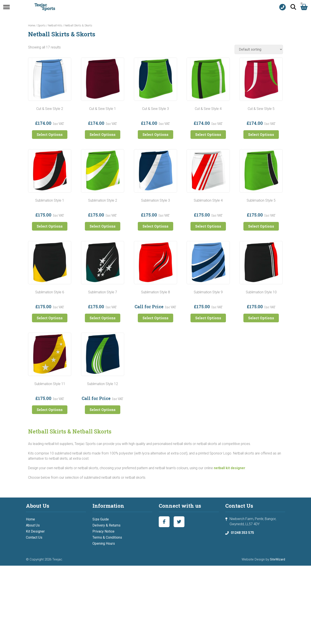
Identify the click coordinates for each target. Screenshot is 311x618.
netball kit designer (229, 468)
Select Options (50, 134)
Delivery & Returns (106, 525)
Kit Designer (35, 531)
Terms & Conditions (107, 537)
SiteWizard (277, 559)
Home (31, 25)
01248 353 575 (242, 533)
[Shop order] (259, 49)
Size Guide (100, 519)
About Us (33, 525)
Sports (41, 25)
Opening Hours (103, 543)
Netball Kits (55, 25)
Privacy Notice (103, 531)
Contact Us (34, 537)
